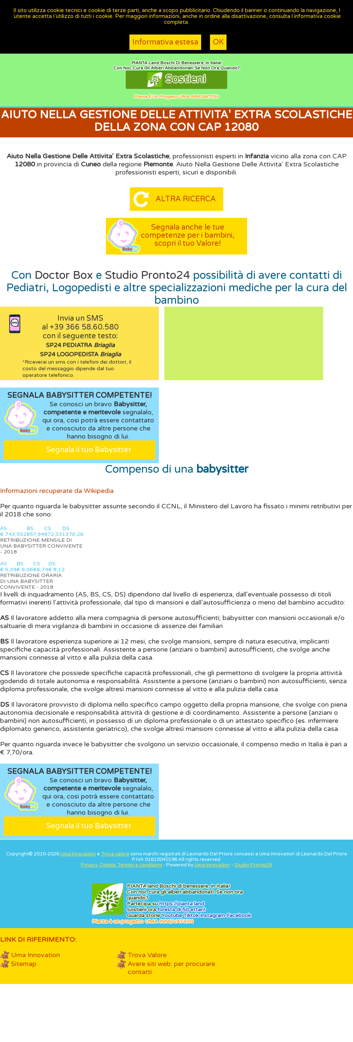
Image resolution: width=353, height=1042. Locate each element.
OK (218, 42)
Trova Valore (147, 955)
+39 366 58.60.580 (84, 327)
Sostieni (176, 79)
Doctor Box (64, 275)
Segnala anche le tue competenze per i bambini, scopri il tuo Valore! (187, 235)
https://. (181, 904)
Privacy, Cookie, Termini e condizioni (121, 865)
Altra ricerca (186, 199)
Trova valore (115, 854)
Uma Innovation (78, 854)
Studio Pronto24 (147, 275)
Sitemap (23, 964)
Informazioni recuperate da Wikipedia (57, 491)
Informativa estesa (165, 42)
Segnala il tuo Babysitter (88, 450)
